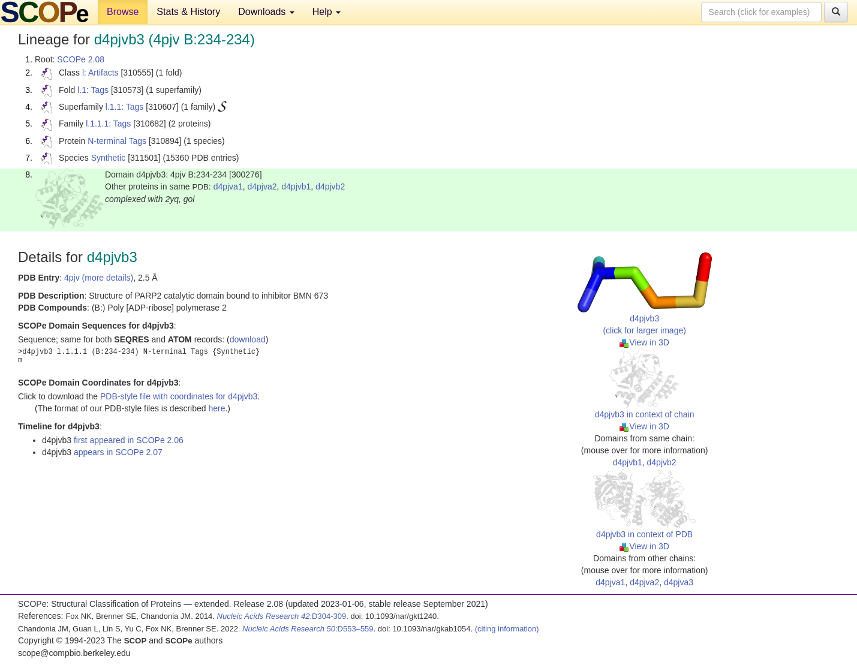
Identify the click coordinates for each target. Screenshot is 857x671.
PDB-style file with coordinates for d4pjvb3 (178, 396)
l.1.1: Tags (125, 107)
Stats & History (188, 12)
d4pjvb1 (296, 186)
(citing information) (507, 628)
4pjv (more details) (98, 277)
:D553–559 (308, 628)
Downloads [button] (266, 12)
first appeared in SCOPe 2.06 (129, 440)
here (216, 408)
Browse (123, 12)
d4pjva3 (678, 582)
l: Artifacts (100, 72)
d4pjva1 (228, 186)
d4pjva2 (261, 186)
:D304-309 (282, 616)
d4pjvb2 (330, 186)
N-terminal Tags (117, 141)
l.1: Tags (93, 90)
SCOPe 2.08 (80, 59)
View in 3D (644, 342)
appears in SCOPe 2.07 (118, 452)
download (248, 339)
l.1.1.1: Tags (108, 123)
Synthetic (108, 158)
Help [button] (326, 12)
